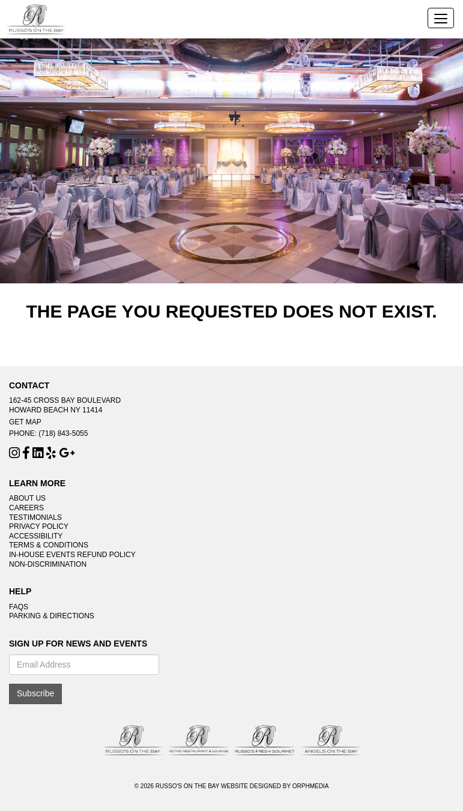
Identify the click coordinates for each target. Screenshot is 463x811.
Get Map (25, 422)
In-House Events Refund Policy (72, 554)
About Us (27, 498)
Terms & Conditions (48, 545)
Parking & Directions (51, 616)
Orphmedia (310, 786)
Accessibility (35, 536)
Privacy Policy (38, 526)
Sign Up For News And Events (78, 643)
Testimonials (35, 517)
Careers (26, 508)
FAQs (18, 607)
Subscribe (35, 693)
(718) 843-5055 (63, 433)
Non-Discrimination (47, 564)
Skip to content (43, 6)
